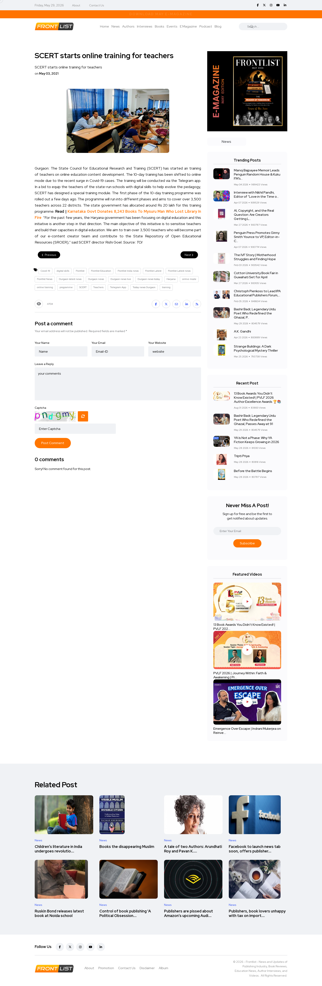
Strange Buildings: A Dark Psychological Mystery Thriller (256, 348)
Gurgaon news (96, 279)
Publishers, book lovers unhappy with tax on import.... (257, 913)
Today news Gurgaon (144, 287)
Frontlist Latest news (179, 270)
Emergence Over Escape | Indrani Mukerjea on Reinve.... (247, 730)
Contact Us (96, 5)
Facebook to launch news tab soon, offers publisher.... (255, 848)
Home (104, 26)
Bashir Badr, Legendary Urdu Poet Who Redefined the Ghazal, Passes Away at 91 (255, 419)
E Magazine (188, 26)
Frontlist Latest (153, 270)
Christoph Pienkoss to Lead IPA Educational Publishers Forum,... (257, 293)
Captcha (40, 408)
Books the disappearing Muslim (126, 846)
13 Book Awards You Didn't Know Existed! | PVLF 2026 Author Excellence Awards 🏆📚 (257, 397)
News (116, 26)
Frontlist (80, 270)
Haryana (171, 279)
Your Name (42, 343)
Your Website (157, 343)
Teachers (98, 287)
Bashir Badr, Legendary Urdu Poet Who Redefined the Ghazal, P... (255, 313)
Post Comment (52, 443)
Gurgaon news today (149, 279)
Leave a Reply (44, 364)
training (166, 287)
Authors (128, 26)
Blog (218, 26)
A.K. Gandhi (242, 331)
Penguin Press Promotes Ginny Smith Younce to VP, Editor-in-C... (257, 237)
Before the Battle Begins (253, 471)
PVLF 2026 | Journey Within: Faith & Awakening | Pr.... (240, 675)
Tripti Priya (242, 456)
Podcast (205, 26)
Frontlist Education (101, 270)
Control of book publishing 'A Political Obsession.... (125, 913)
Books (159, 26)
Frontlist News (44, 279)
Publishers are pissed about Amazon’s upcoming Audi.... (188, 913)
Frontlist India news (128, 270)
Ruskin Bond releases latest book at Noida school (59, 913)
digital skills (63, 270)
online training (45, 287)
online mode (189, 279)
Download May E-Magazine (161, 14)
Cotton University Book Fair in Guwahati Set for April (256, 275)
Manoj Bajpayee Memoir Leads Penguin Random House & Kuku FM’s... (257, 174)
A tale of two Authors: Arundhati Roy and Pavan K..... (193, 848)
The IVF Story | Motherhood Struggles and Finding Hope (255, 257)
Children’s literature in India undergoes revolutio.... (58, 848)
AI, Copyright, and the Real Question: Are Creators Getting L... (254, 214)
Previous (49, 255)
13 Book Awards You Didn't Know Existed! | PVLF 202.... (244, 626)
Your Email (98, 343)
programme (66, 287)
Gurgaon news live (120, 279)
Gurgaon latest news (70, 279)
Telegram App (118, 287)
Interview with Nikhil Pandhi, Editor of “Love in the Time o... (256, 194)
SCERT (83, 287)
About (76, 5)
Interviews (144, 26)
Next (189, 255)
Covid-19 (45, 270)
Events (172, 26)
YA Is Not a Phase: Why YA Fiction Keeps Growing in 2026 (256, 440)
